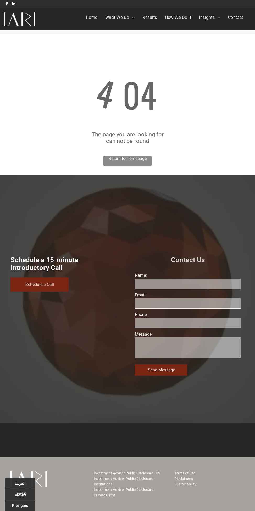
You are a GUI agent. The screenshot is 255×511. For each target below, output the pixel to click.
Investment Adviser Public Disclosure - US (127, 473)
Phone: (141, 314)
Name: (141, 275)
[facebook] (6, 4)
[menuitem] (91, 17)
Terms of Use (184, 473)
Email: (140, 294)
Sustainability (185, 484)
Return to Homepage (128, 158)
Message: (144, 334)
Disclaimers (183, 478)
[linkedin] (13, 4)
